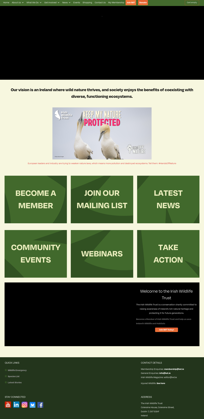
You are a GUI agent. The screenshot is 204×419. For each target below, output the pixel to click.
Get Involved (52, 2)
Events (76, 2)
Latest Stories (15, 382)
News (66, 2)
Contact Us (100, 2)
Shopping (87, 2)
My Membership (116, 2)
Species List (14, 376)
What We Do (34, 2)
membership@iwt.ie (174, 369)
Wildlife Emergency (17, 370)
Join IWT (131, 2)
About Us (18, 2)
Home (6, 2)
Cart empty (192, 2)
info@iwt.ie (165, 373)
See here (161, 383)
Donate (143, 2)
